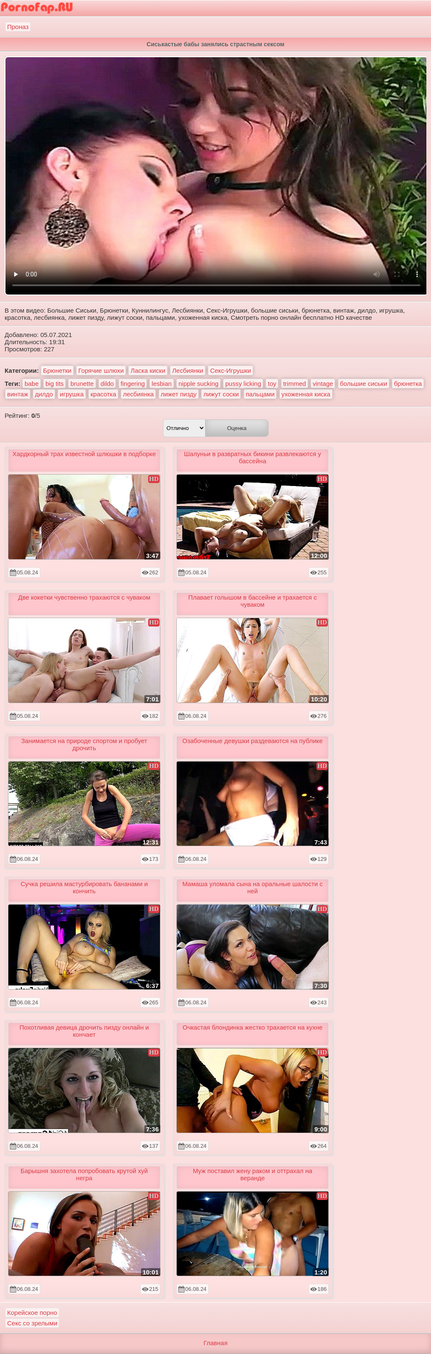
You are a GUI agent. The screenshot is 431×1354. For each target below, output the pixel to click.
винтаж (17, 394)
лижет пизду (179, 394)
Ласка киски (147, 370)
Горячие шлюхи (101, 370)
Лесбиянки (187, 370)
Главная (215, 1342)
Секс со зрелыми (32, 1323)
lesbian (162, 383)
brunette (81, 383)
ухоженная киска (306, 394)
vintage (323, 383)
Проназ (18, 26)
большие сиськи (363, 383)
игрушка (72, 394)
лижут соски (221, 394)
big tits (54, 383)
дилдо (44, 394)
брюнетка (408, 383)
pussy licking (243, 383)
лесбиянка (138, 394)
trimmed (294, 383)
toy (272, 383)
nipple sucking (198, 383)
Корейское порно (32, 1312)
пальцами (260, 394)
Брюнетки (57, 370)
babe (31, 383)
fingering (133, 383)
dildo (107, 383)
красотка (103, 394)
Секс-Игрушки (230, 370)
